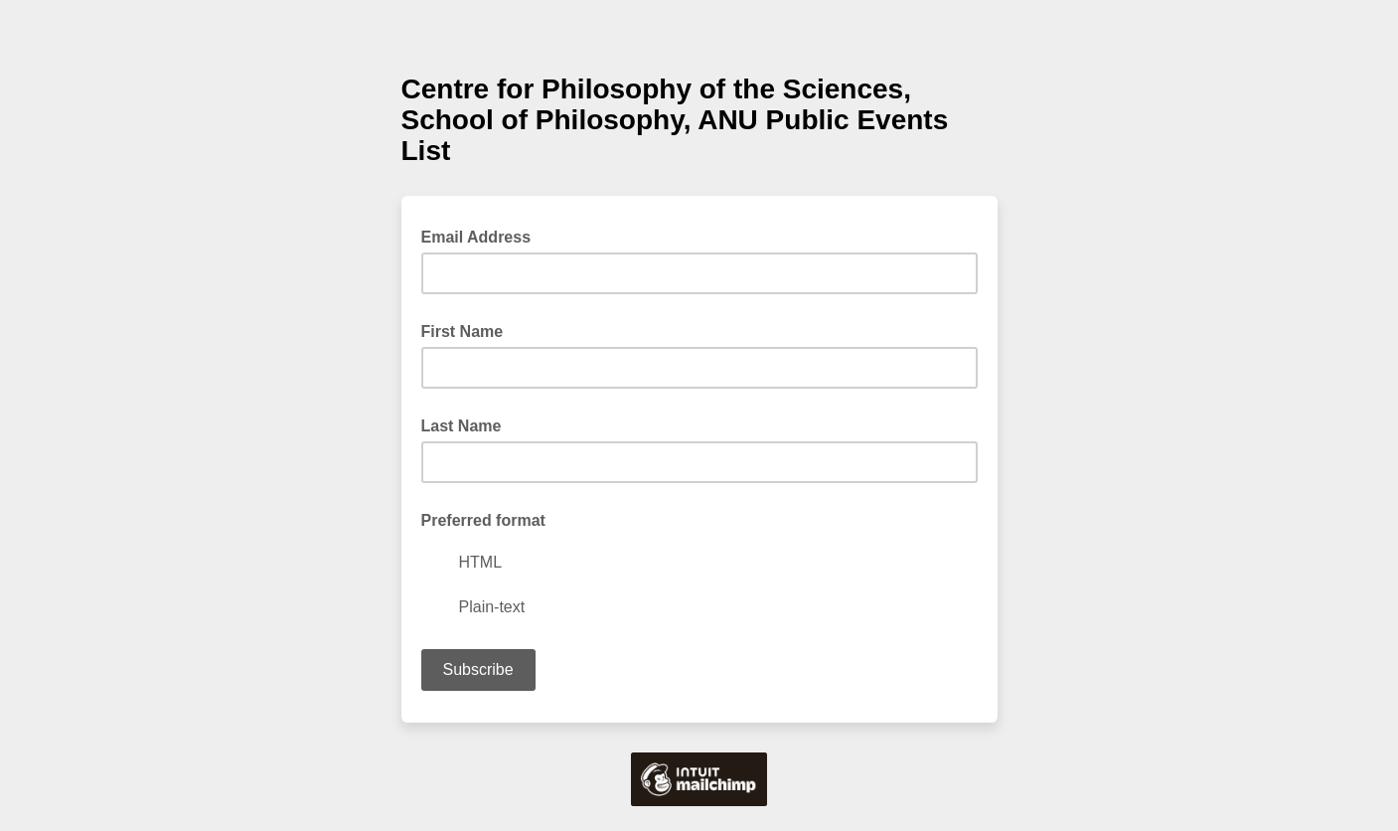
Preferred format (483, 520)
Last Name (461, 425)
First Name (462, 331)
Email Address (482, 236)
